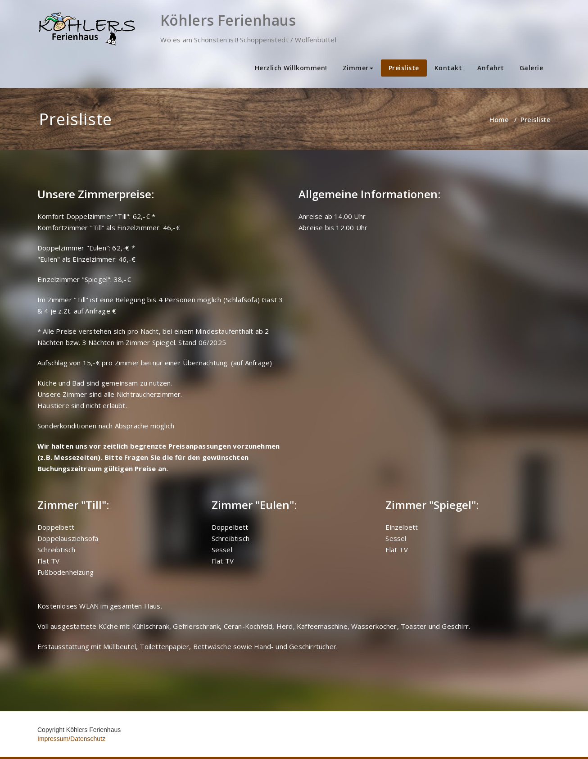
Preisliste (404, 68)
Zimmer (358, 68)
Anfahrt (490, 68)
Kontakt (448, 68)
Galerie (531, 68)
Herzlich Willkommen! (291, 68)
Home (499, 119)
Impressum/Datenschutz (71, 738)
